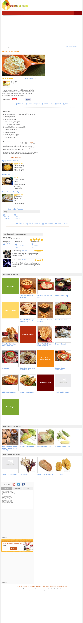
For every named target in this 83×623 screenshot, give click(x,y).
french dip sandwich (45, 474)
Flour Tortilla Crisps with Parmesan (44, 345)
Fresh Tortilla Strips (62, 392)
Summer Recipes (45, 383)
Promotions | (39, 586)
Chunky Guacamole (27, 392)
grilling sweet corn (27, 446)
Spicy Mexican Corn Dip (10, 161)
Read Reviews (29, 78)
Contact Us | (26, 586)
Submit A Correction (7, 217)
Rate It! (8, 244)
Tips (28, 488)
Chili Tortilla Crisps (9, 392)
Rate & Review (48, 104)
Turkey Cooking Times (7, 502)
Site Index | (32, 586)
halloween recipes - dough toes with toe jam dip (9, 448)
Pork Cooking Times (7, 501)
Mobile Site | (20, 586)
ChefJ (24, 260)
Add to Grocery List (34, 104)
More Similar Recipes (15, 209)
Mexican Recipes (10, 310)
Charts (6, 488)
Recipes (17, 488)
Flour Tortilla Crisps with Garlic (27, 320)
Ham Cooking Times (7, 497)
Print (66, 104)
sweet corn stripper (9, 474)
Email (59, 104)
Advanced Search (71, 46)
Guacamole (6, 368)
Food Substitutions (6, 496)
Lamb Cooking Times (7, 500)
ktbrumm (24, 250)
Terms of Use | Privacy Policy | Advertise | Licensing (54, 586)
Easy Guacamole (61, 320)
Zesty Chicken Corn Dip (10, 192)
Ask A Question (17, 217)
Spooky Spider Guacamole (60, 369)
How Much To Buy (6, 498)
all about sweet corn (62, 446)
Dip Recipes (10, 286)
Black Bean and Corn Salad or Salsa (27, 369)
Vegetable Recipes (28, 334)
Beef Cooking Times (7, 491)
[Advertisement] (17, 523)
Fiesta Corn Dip (7, 175)
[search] (36, 46)
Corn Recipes (10, 407)
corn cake (59, 474)
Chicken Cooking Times (8, 492)
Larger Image (6, 55)
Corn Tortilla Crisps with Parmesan (9, 345)
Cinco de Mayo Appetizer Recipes (45, 358)
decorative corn (25, 474)
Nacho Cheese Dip (61, 296)
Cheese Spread (60, 344)
